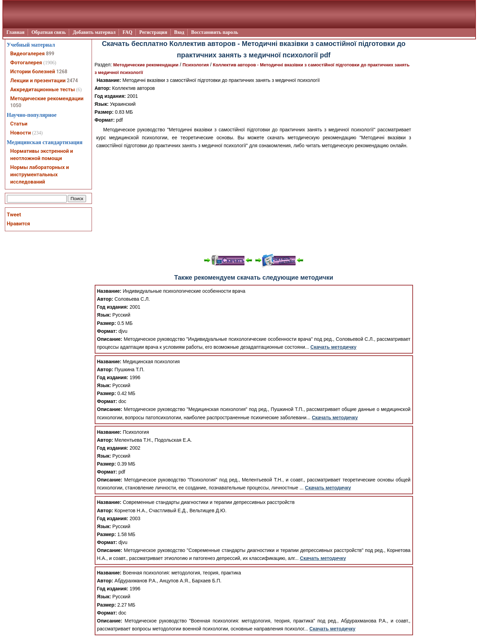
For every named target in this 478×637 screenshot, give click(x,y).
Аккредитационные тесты (42, 89)
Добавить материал (94, 32)
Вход (179, 32)
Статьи (19, 124)
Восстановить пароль (214, 32)
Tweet (14, 215)
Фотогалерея (26, 62)
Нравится (18, 224)
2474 (72, 80)
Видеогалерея (27, 53)
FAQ (127, 32)
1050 (15, 105)
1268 (61, 71)
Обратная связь (48, 32)
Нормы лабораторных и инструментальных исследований (39, 174)
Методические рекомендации (146, 64)
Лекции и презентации (38, 80)
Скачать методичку (333, 347)
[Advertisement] (253, 201)
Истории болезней (32, 71)
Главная (16, 32)
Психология (195, 64)
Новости (20, 133)
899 (50, 53)
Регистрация (153, 32)
